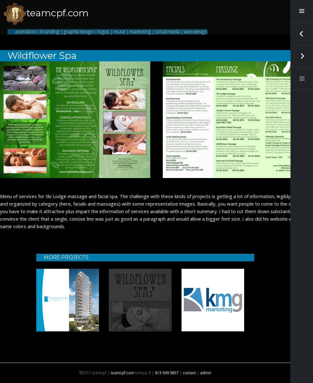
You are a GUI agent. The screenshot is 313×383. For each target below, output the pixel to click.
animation (25, 31)
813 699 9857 (167, 372)
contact (189, 372)
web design (195, 31)
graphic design (78, 31)
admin (205, 372)
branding (49, 31)
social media (167, 31)
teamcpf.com (57, 13)
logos (103, 31)
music (119, 31)
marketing (140, 31)
